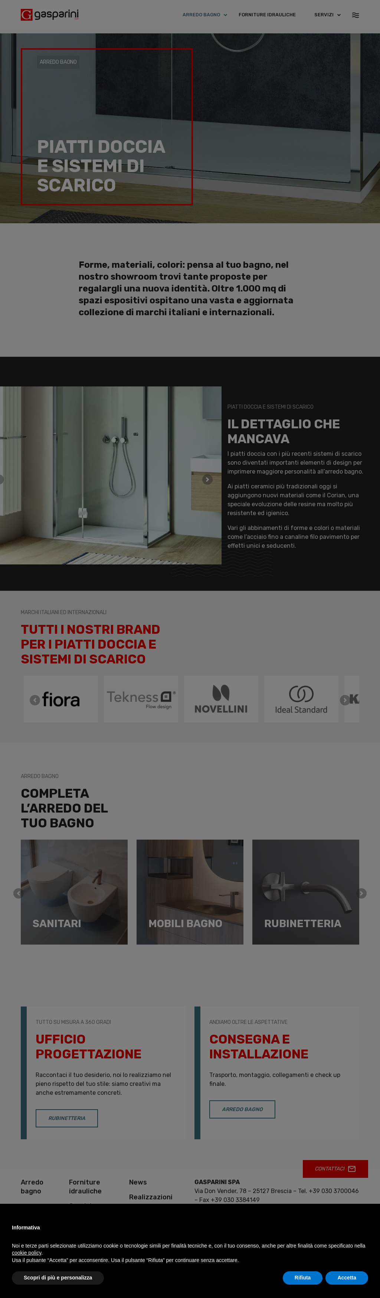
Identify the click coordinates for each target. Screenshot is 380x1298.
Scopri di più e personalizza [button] (58, 1278)
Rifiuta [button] (303, 1278)
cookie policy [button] (26, 1253)
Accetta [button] (346, 1278)
